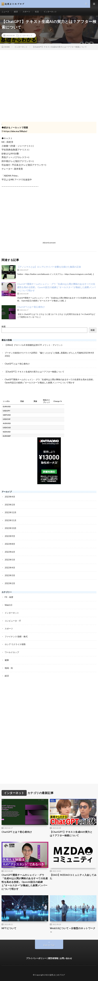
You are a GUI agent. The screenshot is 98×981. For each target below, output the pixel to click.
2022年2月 (10, 583)
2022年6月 (10, 552)
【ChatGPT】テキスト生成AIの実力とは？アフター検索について (34, 371)
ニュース (5, 11)
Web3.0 (8, 605)
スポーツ (26, 11)
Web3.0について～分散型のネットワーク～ (72, 930)
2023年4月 (10, 496)
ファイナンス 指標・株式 (16, 636)
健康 (7, 660)
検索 (4, 326)
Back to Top (49, 945)
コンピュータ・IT (13, 620)
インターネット (50, 11)
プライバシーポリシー (36, 958)
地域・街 (9, 668)
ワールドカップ (12, 652)
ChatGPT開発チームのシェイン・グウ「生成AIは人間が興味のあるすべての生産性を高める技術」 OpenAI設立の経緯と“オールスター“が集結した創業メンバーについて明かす (56, 287)
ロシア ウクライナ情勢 (15, 644)
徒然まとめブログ (57, 975)
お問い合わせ (66, 958)
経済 (16, 11)
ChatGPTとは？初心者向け (31, 307)
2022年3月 (10, 575)
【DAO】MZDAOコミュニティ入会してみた (73, 876)
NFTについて (9, 928)
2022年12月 (10, 512)
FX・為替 (9, 597)
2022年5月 (10, 559)
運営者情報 (53, 958)
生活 (37, 11)
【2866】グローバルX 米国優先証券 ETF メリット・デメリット (34, 345)
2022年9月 (10, 536)
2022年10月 (10, 528)
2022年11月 (10, 520)
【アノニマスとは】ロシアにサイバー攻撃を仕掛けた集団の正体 (49, 266)
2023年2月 (10, 504)
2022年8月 (10, 544)
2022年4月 (10, 567)
